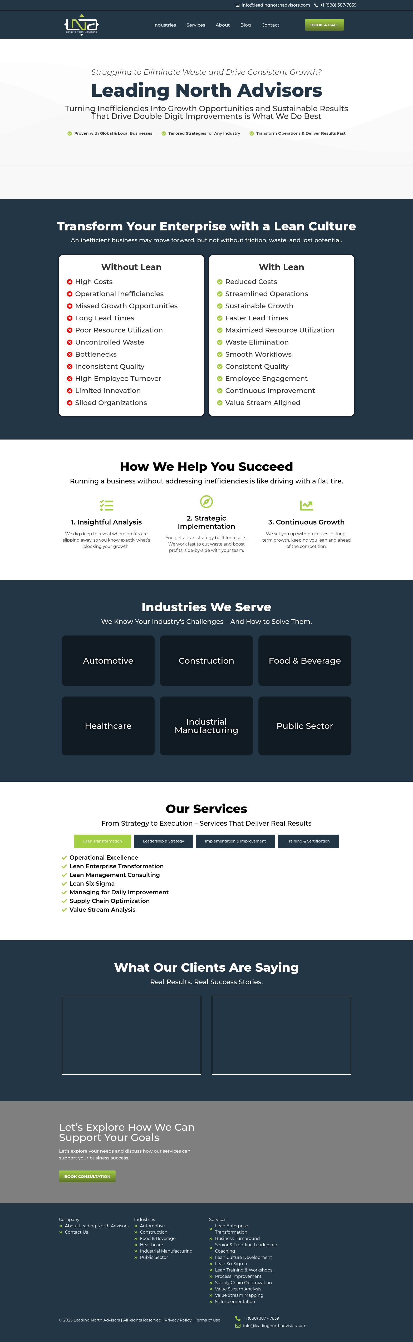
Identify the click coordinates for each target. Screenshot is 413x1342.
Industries (164, 25)
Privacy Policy (178, 1320)
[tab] (102, 841)
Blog (245, 25)
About (223, 25)
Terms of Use (207, 1320)
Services (195, 25)
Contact (270, 25)
